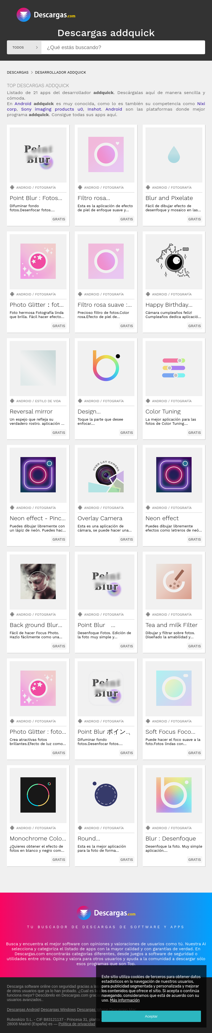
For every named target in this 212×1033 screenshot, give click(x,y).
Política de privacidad (77, 1024)
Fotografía (45, 187)
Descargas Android (23, 1009)
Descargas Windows (58, 1009)
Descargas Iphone (92, 1009)
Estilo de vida (48, 401)
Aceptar (151, 1016)
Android (23, 103)
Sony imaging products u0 (52, 109)
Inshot (94, 109)
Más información (125, 1000)
